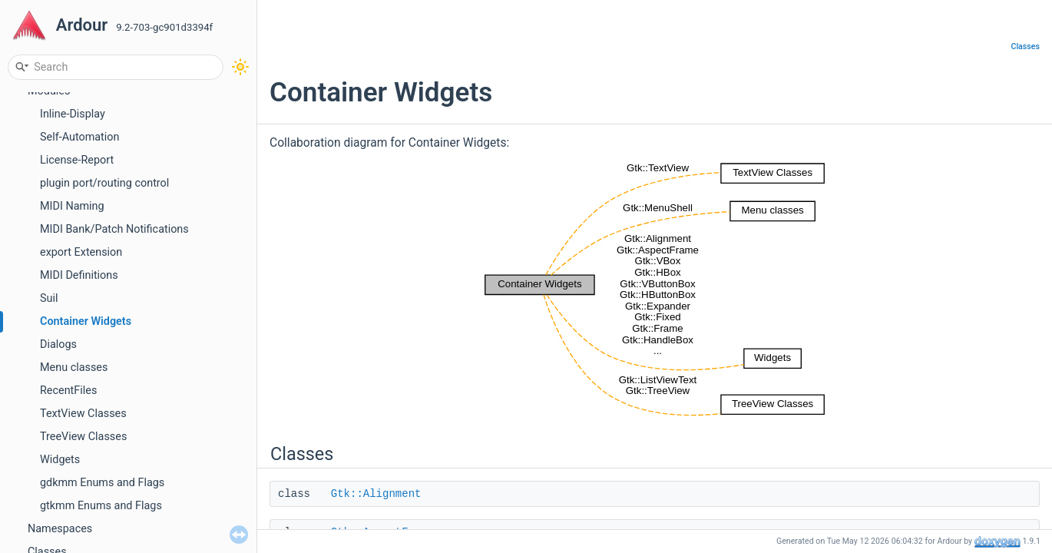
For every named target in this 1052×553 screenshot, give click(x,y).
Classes (1025, 46)
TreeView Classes (83, 436)
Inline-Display (72, 114)
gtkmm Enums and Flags (101, 505)
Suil (49, 298)
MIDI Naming (72, 206)
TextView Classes (83, 413)
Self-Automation (79, 137)
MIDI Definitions (79, 275)
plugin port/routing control (104, 183)
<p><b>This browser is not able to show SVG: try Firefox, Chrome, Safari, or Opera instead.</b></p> (655, 289)
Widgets (60, 459)
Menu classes (74, 367)
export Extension (81, 252)
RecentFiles (68, 390)
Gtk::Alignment (376, 494)
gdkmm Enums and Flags (102, 482)
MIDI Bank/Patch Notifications (114, 229)
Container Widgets (85, 321)
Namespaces (60, 528)
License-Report (77, 160)
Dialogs (58, 344)
